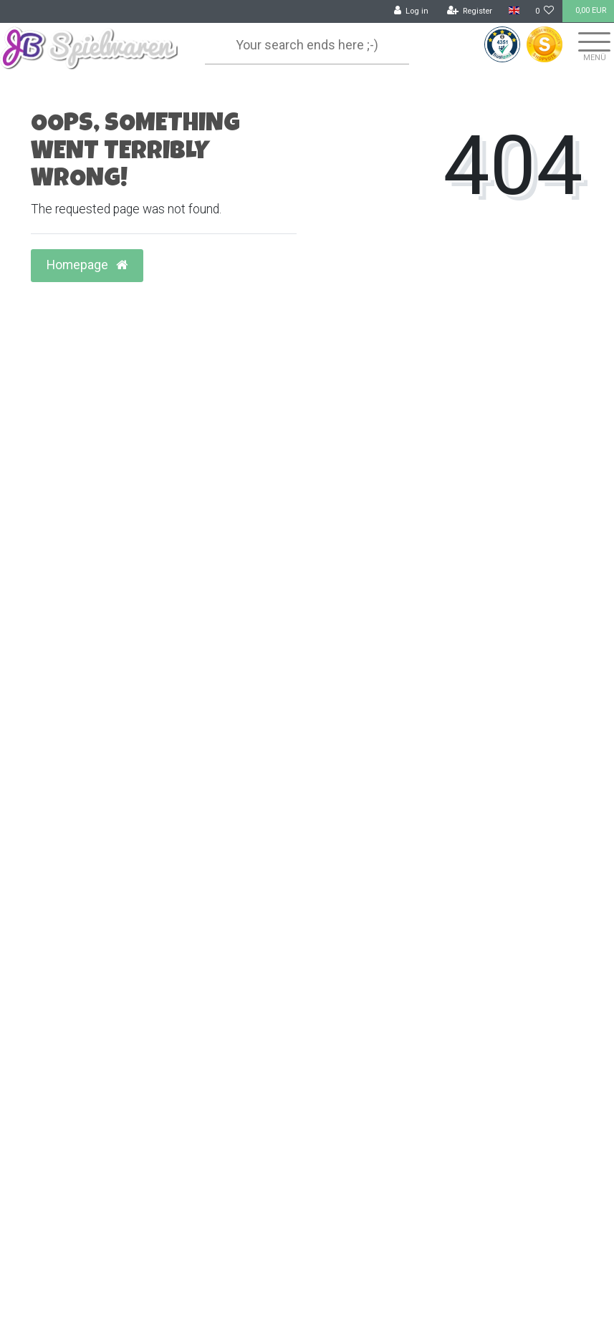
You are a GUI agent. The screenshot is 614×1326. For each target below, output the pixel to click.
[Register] (470, 11)
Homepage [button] (87, 265)
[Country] (513, 11)
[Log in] (411, 11)
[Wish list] (544, 11)
